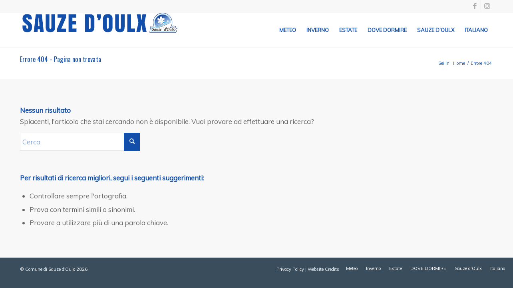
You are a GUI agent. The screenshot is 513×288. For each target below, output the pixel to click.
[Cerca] (80, 142)
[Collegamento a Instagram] (487, 6)
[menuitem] (287, 30)
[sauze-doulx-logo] (100, 30)
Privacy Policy (290, 269)
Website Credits (323, 269)
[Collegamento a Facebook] (475, 6)
